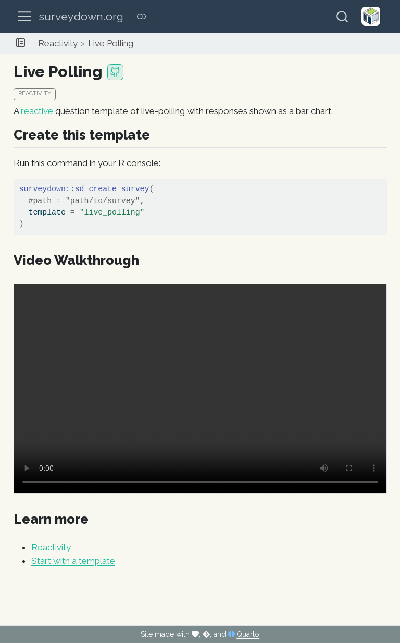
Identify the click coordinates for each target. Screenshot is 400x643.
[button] (20, 43)
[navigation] (268, 43)
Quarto (247, 634)
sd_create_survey (112, 189)
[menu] (24, 17)
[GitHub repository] (115, 72)
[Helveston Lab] (370, 16)
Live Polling (110, 43)
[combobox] (342, 16)
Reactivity (58, 43)
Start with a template (73, 561)
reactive (37, 111)
